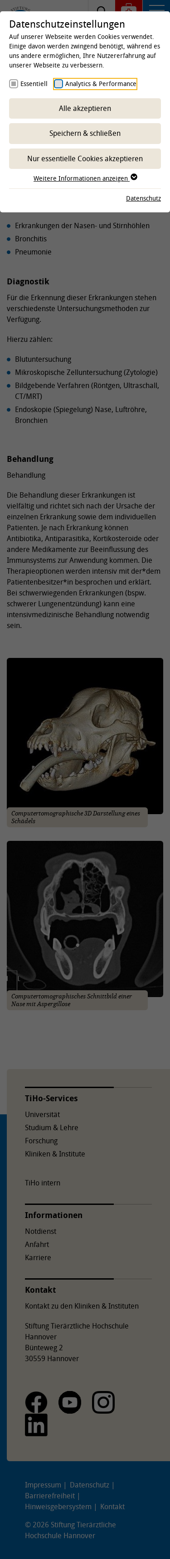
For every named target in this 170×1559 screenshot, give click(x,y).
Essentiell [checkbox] (34, 83)
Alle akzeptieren (85, 108)
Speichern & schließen (85, 133)
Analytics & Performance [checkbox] (100, 83)
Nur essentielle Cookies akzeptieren (85, 158)
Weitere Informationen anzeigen (85, 178)
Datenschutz (143, 198)
